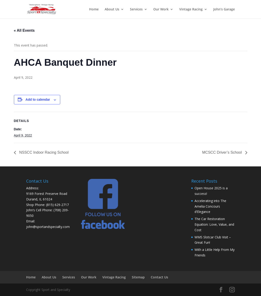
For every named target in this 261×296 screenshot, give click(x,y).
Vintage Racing (191, 9)
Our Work (161, 9)
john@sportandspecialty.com (48, 226)
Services (136, 9)
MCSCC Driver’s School (222, 152)
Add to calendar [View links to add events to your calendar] (37, 99)
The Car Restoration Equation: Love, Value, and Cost (214, 224)
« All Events (24, 30)
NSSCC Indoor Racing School (43, 152)
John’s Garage (224, 9)
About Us (112, 9)
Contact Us (159, 277)
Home (94, 9)
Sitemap (138, 277)
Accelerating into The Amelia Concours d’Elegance (210, 206)
